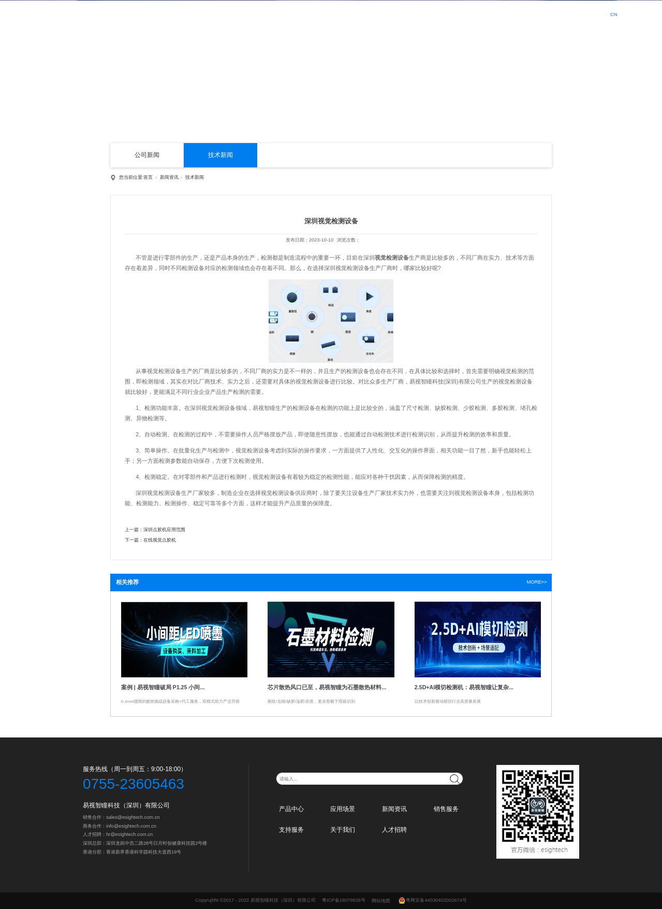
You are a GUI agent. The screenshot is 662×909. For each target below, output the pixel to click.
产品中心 (291, 13)
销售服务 (405, 13)
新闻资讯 (367, 13)
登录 (565, 14)
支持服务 (444, 13)
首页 (258, 13)
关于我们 (482, 13)
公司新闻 (147, 155)
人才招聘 (520, 13)
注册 (585, 14)
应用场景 (329, 13)
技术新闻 (220, 155)
